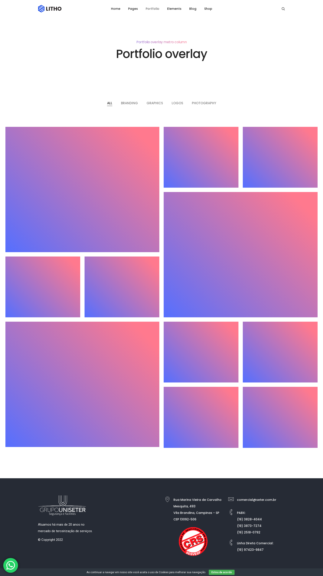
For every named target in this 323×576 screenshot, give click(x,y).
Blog (192, 9)
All (109, 103)
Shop (208, 9)
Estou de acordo (221, 572)
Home (115, 9)
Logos (177, 103)
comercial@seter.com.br (256, 500)
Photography (204, 103)
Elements (174, 9)
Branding (129, 103)
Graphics (155, 103)
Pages (133, 9)
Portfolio (152, 9)
